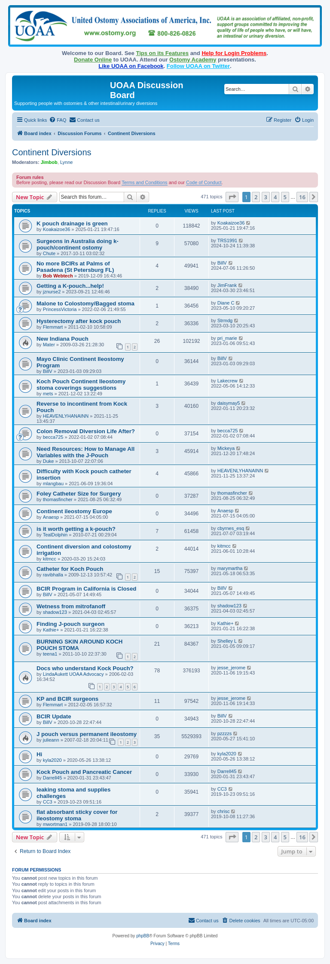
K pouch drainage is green (72, 223)
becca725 (53, 437)
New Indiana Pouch (63, 339)
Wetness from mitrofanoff (71, 606)
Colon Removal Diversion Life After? (86, 431)
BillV (222, 262)
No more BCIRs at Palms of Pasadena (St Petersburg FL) (75, 266)
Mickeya (226, 448)
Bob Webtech (58, 275)
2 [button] (255, 197)
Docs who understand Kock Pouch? (85, 668)
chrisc (223, 811)
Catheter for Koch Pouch (70, 569)
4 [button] (275, 197)
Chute (49, 253)
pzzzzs (224, 733)
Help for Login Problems (234, 53)
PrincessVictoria (60, 309)
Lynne (66, 162)
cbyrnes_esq (230, 528)
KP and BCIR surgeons (67, 699)
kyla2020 (52, 760)
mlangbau (53, 483)
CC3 (47, 801)
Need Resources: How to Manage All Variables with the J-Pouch (85, 452)
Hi (39, 754)
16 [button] (302, 197)
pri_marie (227, 338)
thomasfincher (58, 499)
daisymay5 (228, 403)
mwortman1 (55, 824)
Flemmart (53, 327)
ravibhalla (53, 574)
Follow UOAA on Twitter (198, 66)
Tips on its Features (162, 53)
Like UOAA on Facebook (130, 66)
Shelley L (227, 641)
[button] (232, 197)
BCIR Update (54, 716)
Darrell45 (52, 777)
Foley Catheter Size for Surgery (79, 493)
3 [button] (265, 197)
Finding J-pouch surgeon (70, 624)
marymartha (230, 568)
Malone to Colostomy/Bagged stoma (85, 303)
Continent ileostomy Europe (74, 511)
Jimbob (49, 162)
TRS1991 (227, 240)
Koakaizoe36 (56, 229)
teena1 (50, 653)
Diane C (226, 302)
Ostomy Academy (192, 59)
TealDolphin (55, 534)
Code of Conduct (204, 182)
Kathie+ (51, 629)
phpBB (142, 935)
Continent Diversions (52, 152)
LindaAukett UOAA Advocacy (73, 674)
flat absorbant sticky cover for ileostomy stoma (77, 815)
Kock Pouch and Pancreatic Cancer (84, 772)
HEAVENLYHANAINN (66, 416)
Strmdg (224, 320)
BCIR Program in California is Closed (86, 588)
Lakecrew (227, 380)
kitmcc (49, 558)
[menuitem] (57, 120)
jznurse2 (52, 291)
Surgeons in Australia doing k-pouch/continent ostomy (78, 244)
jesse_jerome (231, 667)
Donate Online (93, 59)
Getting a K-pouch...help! (70, 286)
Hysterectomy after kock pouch (79, 321)
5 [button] (285, 197)
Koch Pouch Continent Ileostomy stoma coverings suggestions (81, 384)
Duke (48, 461)
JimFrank (227, 285)
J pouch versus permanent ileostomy (87, 734)
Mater (49, 344)
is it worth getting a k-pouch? (76, 529)
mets (48, 393)
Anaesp (51, 517)
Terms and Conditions (144, 182)
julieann (51, 739)
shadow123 (55, 612)
